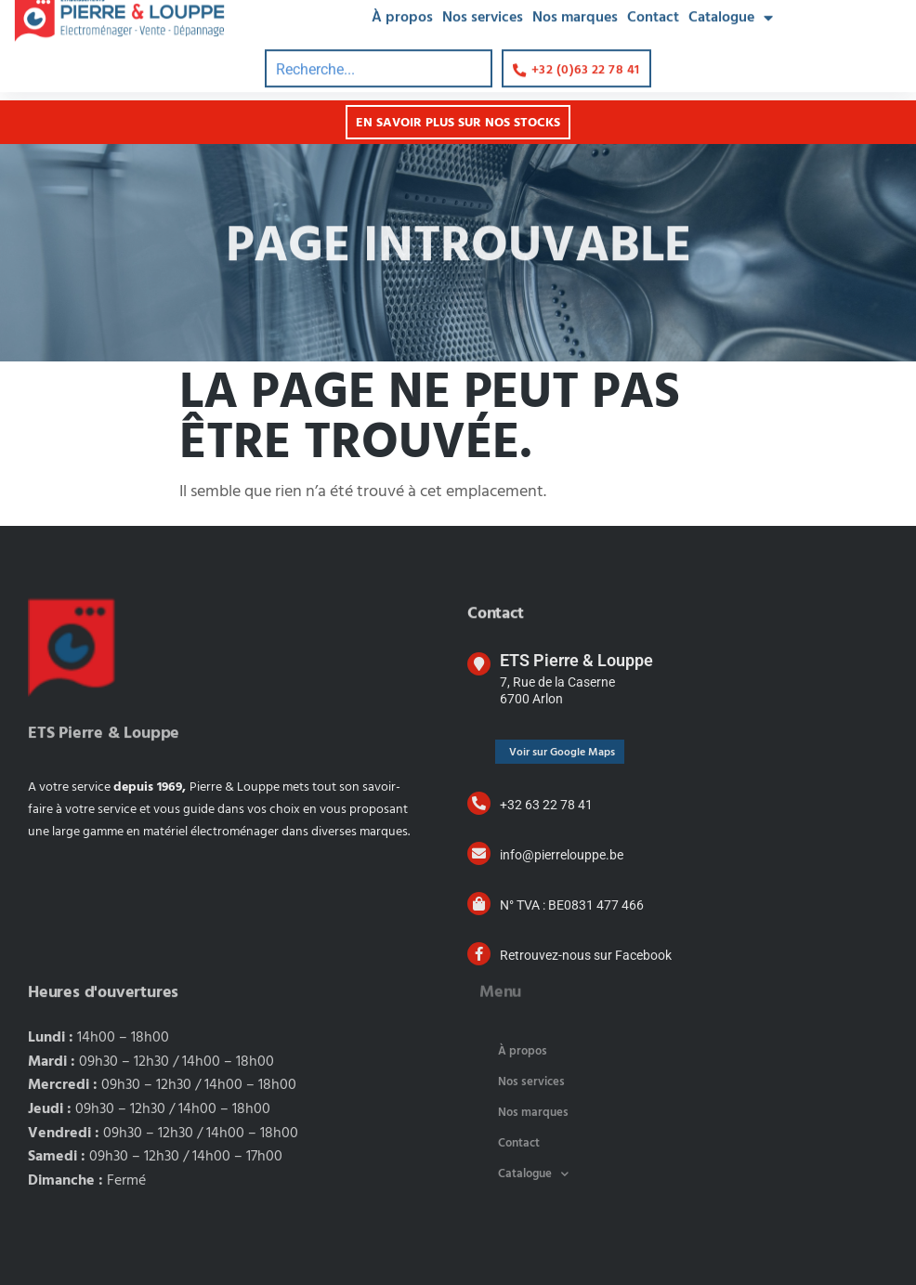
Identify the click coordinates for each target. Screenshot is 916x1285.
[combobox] (378, 53)
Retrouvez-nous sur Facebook (586, 955)
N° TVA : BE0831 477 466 (572, 905)
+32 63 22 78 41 (546, 804)
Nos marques (533, 1112)
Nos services (531, 1082)
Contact (519, 1143)
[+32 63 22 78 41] (479, 803)
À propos (522, 1051)
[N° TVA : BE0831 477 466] (479, 903)
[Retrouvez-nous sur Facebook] (479, 953)
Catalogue (533, 1173)
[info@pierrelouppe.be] (479, 853)
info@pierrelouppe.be (561, 854)
